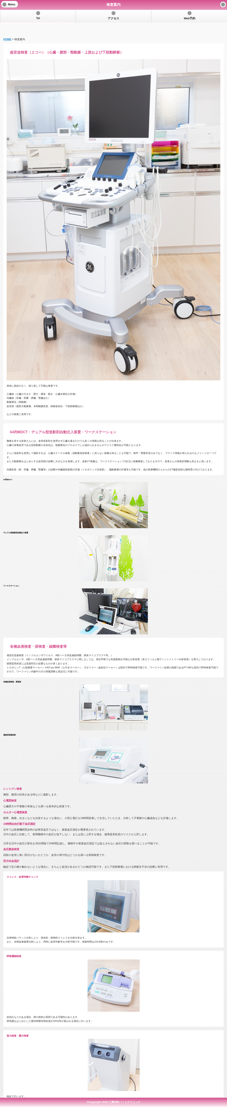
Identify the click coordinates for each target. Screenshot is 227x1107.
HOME (7, 28)
